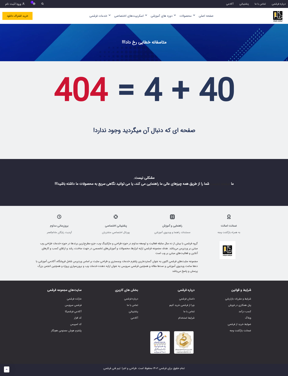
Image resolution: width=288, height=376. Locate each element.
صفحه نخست (220, 184)
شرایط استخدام (186, 318)
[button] (6, 369)
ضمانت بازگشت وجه (240, 331)
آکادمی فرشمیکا (73, 311)
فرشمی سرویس (73, 305)
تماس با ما (189, 311)
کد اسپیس (76, 324)
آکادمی (134, 318)
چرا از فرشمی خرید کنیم (182, 305)
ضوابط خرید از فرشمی (239, 324)
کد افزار (78, 318)
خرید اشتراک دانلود (17, 16)
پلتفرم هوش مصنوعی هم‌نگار (66, 331)
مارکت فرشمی (74, 299)
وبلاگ (248, 318)
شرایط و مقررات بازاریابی (238, 299)
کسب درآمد (245, 311)
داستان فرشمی (187, 299)
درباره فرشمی (131, 299)
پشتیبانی (133, 311)
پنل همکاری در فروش (239, 305)
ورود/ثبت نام (15, 4)
